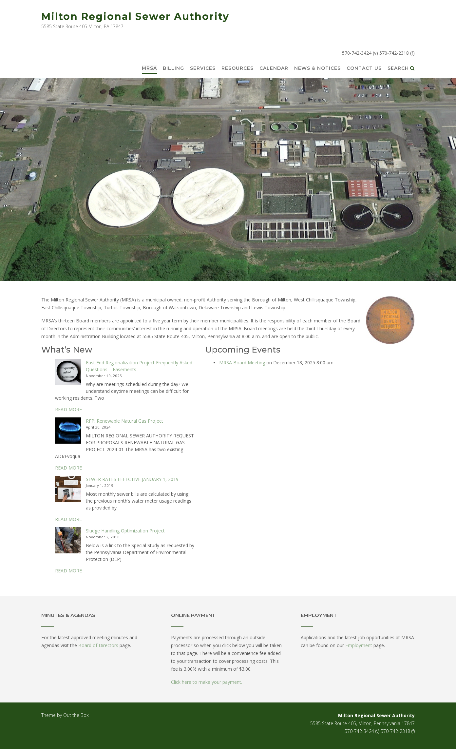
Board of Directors (98, 645)
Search (401, 68)
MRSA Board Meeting (242, 362)
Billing (173, 68)
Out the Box (76, 715)
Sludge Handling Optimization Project (125, 531)
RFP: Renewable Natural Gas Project (124, 421)
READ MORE (68, 409)
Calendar (273, 68)
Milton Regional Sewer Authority (135, 16)
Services (203, 68)
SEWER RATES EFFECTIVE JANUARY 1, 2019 (132, 479)
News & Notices (317, 68)
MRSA (149, 68)
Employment (358, 645)
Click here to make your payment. (206, 682)
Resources (237, 68)
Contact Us (364, 68)
